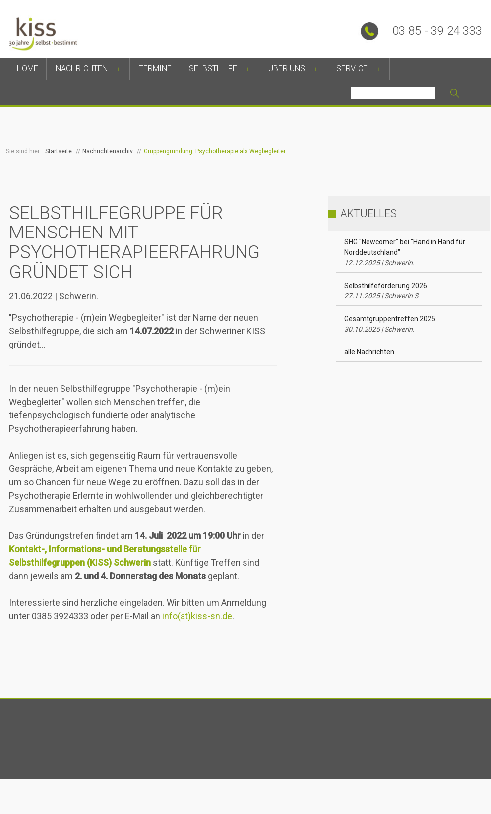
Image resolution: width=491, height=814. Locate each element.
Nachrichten (82, 68)
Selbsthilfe (213, 68)
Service (352, 68)
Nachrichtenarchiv (107, 151)
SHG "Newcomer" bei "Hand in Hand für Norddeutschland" (404, 252)
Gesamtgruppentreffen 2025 (389, 324)
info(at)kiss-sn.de (197, 616)
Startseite (58, 151)
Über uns (286, 68)
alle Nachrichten (369, 352)
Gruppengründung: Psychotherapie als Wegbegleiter (215, 151)
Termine (155, 68)
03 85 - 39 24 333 (437, 31)
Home (27, 68)
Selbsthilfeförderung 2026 (385, 291)
